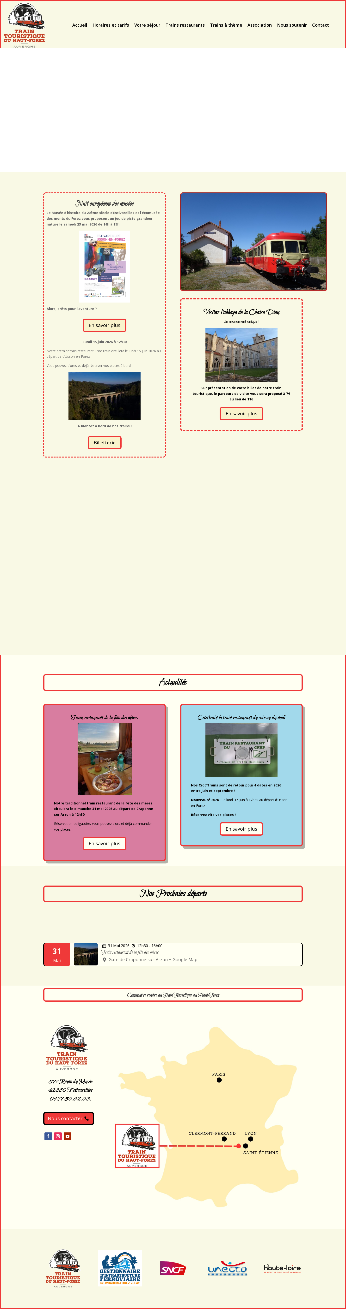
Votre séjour (147, 25)
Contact (320, 25)
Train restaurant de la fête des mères (130, 952)
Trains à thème (226, 25)
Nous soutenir (292, 25)
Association (259, 25)
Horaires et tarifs (111, 25)
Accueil (79, 25)
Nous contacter (65, 1118)
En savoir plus (104, 325)
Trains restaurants (185, 25)
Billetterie (105, 442)
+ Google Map (183, 959)
